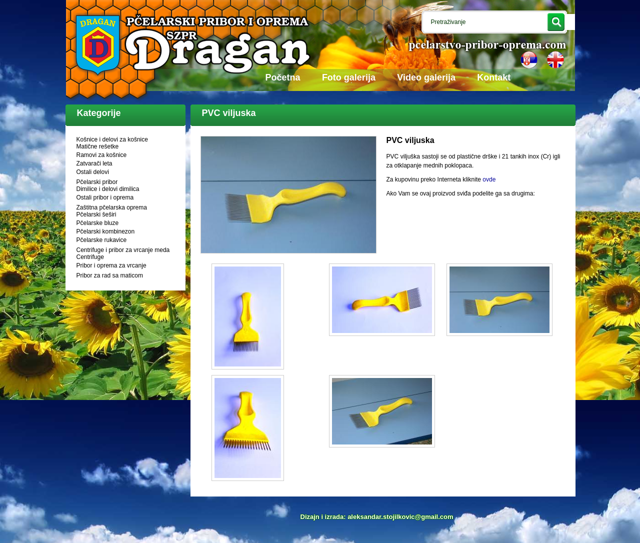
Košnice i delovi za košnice (112, 139)
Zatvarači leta (94, 163)
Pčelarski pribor (97, 182)
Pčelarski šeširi (96, 214)
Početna (283, 77)
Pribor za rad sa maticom (109, 275)
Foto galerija (349, 77)
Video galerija (426, 77)
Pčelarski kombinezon (105, 231)
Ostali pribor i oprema (105, 197)
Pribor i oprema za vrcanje (111, 265)
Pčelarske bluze (97, 223)
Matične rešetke (97, 146)
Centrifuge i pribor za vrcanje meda (123, 250)
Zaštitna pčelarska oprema (111, 207)
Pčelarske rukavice (101, 240)
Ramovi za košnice (101, 155)
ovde (489, 179)
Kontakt (493, 77)
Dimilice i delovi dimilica (108, 189)
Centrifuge (90, 257)
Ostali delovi (92, 172)
